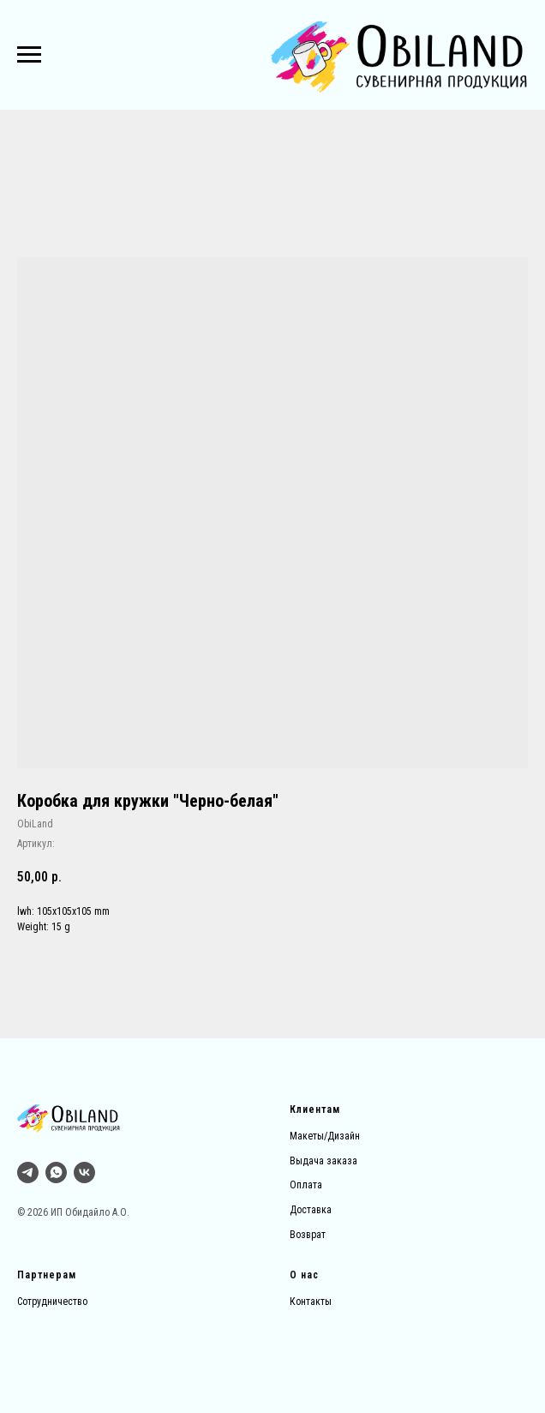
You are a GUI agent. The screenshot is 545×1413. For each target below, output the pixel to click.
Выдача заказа (323, 1161)
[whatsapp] (56, 1172)
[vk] (84, 1172)
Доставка (311, 1210)
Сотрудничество (52, 1302)
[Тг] (28, 1172)
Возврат (308, 1235)
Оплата (306, 1185)
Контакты (311, 1302)
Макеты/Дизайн (325, 1136)
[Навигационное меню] (29, 54)
